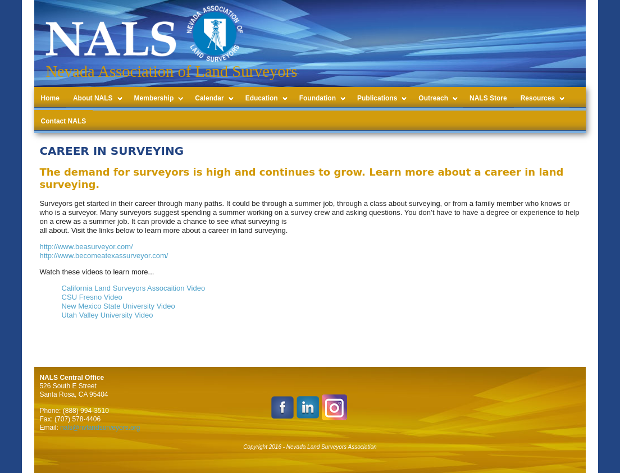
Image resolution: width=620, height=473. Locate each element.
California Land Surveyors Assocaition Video (134, 288)
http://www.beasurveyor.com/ (86, 246)
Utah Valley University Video (107, 315)
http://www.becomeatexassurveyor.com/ (103, 255)
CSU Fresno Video (92, 297)
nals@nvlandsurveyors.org (100, 427)
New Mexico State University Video (118, 306)
